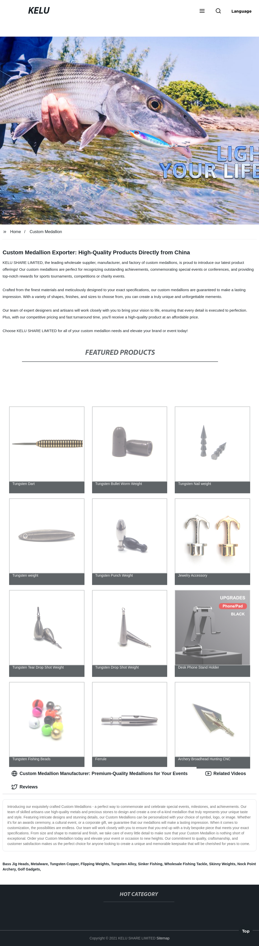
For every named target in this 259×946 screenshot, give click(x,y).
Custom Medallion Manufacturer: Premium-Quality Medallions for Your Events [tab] (99, 773)
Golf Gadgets (29, 869)
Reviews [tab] (24, 787)
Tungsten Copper (64, 864)
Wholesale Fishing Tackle (185, 864)
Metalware (39, 864)
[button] (202, 11)
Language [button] (241, 11)
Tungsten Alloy (123, 864)
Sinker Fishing (150, 864)
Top (246, 932)
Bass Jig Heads (16, 864)
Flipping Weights (95, 864)
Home (15, 232)
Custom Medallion (46, 232)
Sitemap (163, 938)
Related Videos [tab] (225, 773)
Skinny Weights (222, 864)
